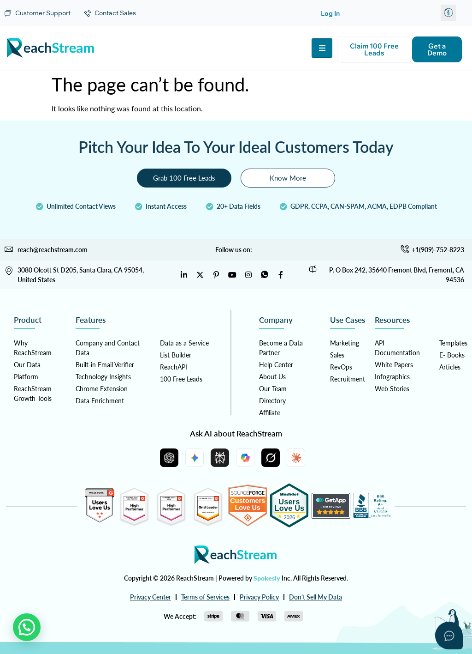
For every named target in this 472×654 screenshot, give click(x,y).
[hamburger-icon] (322, 48)
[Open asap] (449, 635)
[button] (448, 13)
